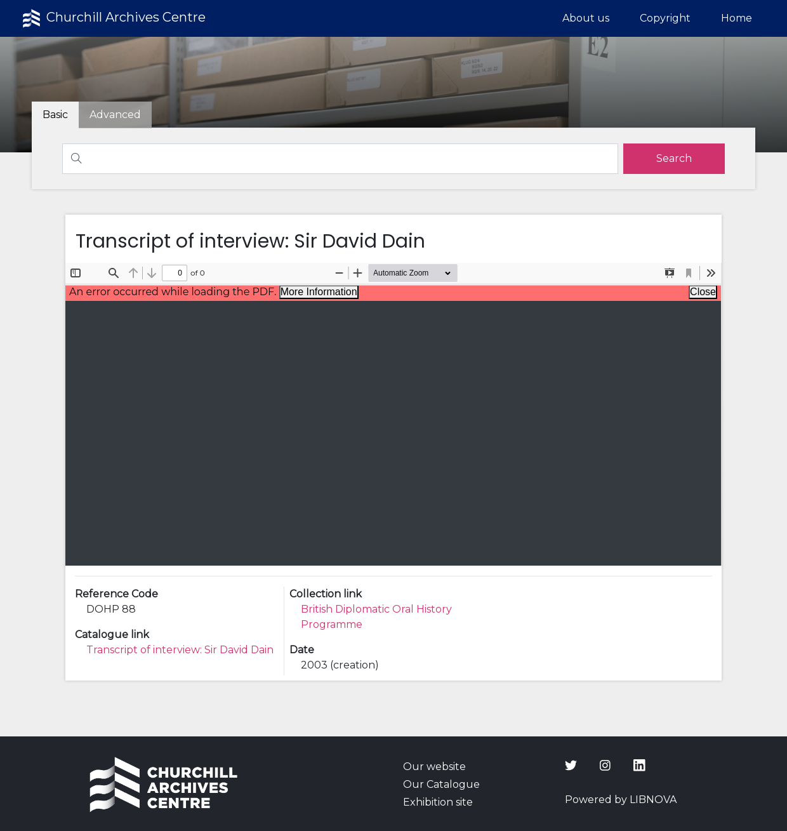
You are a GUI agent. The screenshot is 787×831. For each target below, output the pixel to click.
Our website (434, 767)
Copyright (665, 18)
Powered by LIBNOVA (621, 800)
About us (585, 18)
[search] (674, 158)
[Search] (340, 158)
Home (736, 18)
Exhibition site (438, 802)
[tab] (115, 115)
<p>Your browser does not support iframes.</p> (393, 414)
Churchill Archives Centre (113, 18)
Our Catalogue (441, 784)
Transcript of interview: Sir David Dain (180, 650)
